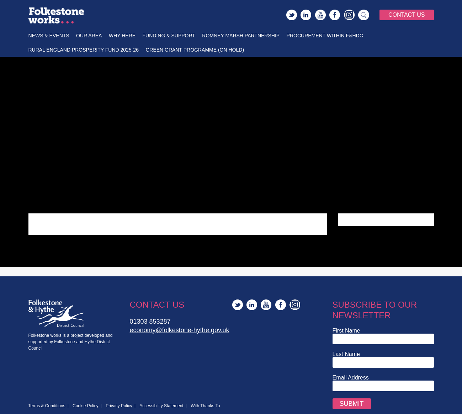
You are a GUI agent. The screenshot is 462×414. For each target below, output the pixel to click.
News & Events (48, 35)
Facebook (334, 15)
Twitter (291, 15)
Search (364, 15)
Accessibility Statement (161, 405)
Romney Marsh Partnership (241, 35)
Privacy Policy (119, 405)
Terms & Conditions (46, 405)
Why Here (122, 35)
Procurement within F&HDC (325, 35)
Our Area (89, 35)
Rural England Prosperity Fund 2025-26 (83, 50)
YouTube (320, 15)
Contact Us (406, 15)
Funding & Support (169, 35)
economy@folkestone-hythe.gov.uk (179, 330)
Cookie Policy (86, 405)
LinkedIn (306, 15)
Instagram (349, 15)
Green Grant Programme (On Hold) (194, 50)
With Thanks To (205, 405)
